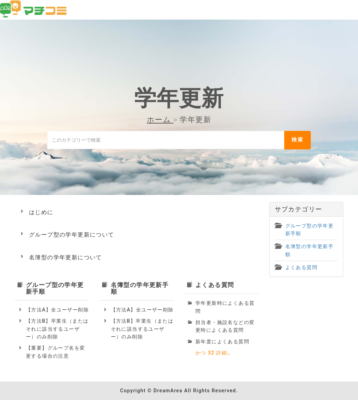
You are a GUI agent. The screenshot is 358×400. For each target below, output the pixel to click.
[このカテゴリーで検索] (165, 140)
